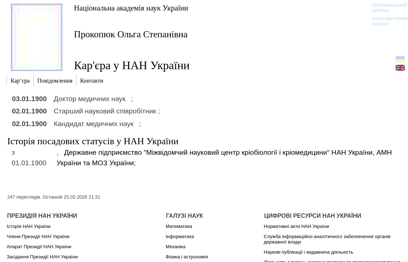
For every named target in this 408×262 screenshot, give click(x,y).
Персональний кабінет (386, 7)
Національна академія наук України (131, 8)
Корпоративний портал (386, 21)
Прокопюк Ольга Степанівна (130, 34)
